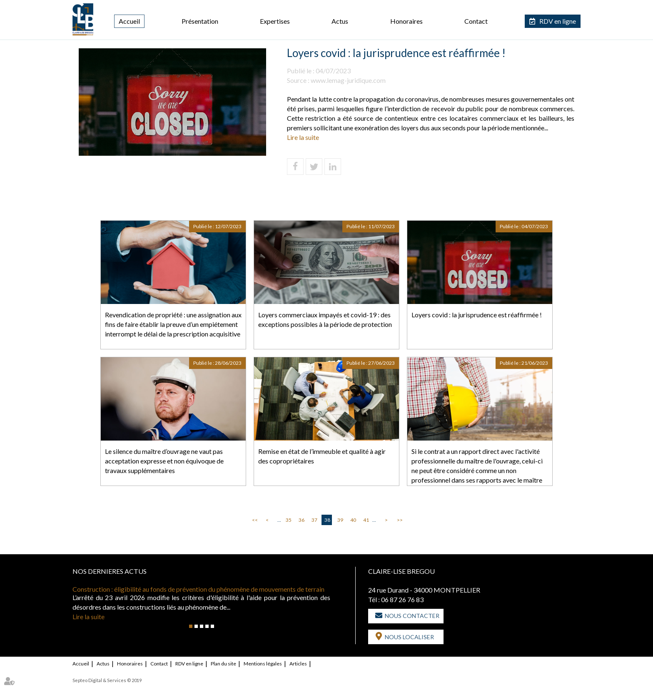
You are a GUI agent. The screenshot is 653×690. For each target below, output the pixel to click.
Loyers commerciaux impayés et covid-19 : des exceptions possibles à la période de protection (325, 319)
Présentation (200, 21)
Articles (298, 663)
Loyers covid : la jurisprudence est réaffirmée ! (476, 315)
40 (353, 520)
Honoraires (406, 21)
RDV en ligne (557, 21)
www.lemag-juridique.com (348, 80)
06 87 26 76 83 (402, 599)
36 (301, 520)
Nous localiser (409, 636)
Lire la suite (303, 137)
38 (327, 520)
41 (366, 520)
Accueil (129, 21)
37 (314, 520)
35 (289, 520)
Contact (476, 21)
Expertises (275, 21)
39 (340, 520)
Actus (339, 21)
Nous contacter (412, 615)
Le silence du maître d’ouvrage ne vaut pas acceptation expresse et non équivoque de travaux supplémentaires (164, 460)
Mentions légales (263, 663)
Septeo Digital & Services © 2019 (107, 680)
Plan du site (223, 663)
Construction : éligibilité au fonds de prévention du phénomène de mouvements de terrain (198, 589)
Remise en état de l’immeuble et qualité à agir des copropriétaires (322, 456)
